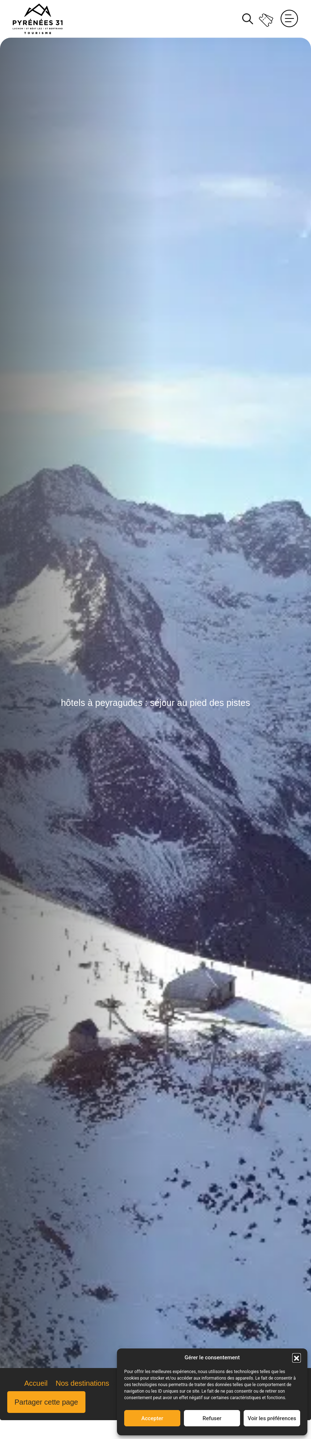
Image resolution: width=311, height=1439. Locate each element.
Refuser (211, 1418)
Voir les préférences (272, 1418)
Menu (289, 19)
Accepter (152, 1418)
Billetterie (267, 19)
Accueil (35, 1383)
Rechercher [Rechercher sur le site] (247, 18)
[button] (296, 1357)
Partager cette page (46, 1402)
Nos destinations (82, 1383)
